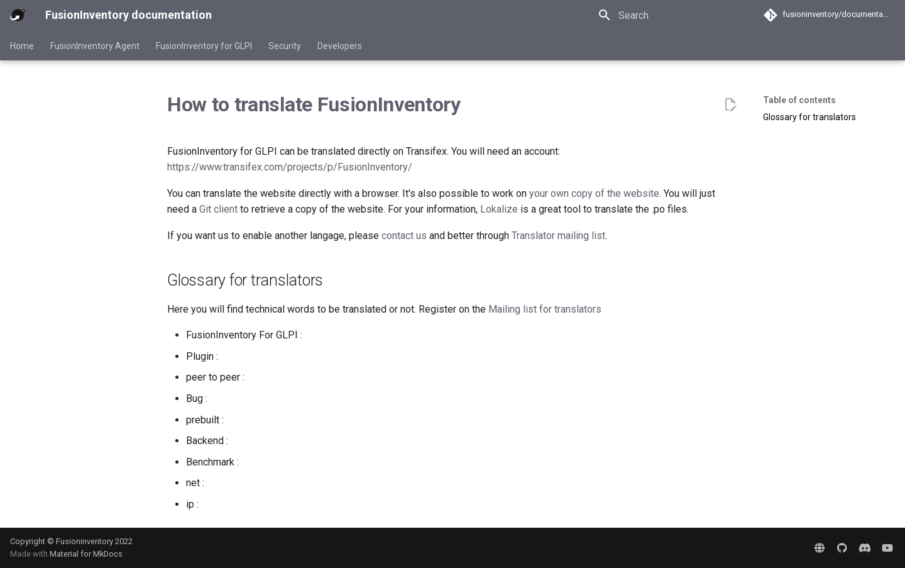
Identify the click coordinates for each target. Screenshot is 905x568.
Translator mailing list (558, 236)
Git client (218, 209)
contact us (404, 236)
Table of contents (799, 100)
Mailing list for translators (544, 309)
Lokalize (499, 209)
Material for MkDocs (86, 554)
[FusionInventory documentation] (17, 15)
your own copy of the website (594, 193)
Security (284, 46)
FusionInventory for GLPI (204, 46)
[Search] (664, 15)
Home (22, 46)
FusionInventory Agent (95, 46)
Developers (339, 46)
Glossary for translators (809, 117)
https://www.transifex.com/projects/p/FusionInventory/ (289, 167)
